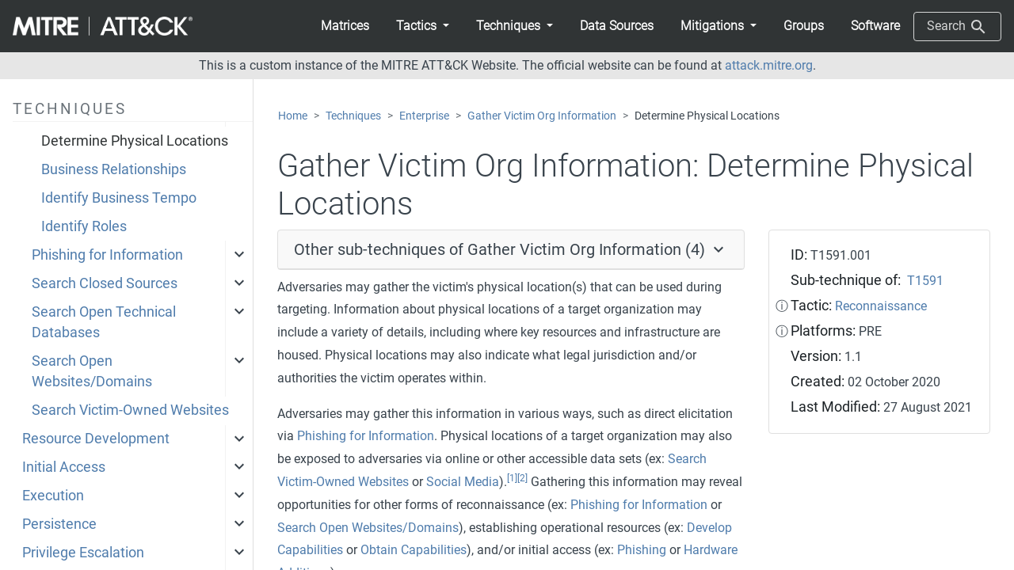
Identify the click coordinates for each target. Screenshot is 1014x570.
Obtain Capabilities (413, 549)
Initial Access (63, 467)
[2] (522, 478)
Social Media (462, 481)
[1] (512, 478)
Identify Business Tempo (118, 198)
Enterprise (424, 116)
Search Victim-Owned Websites (130, 410)
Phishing (641, 549)
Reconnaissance (881, 306)
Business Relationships (113, 169)
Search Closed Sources (104, 283)
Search (957, 26)
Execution (53, 496)
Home (292, 116)
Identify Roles (84, 226)
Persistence (59, 524)
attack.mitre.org (769, 65)
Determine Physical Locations (134, 141)
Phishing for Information (107, 255)
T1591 (925, 280)
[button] (423, 26)
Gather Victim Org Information (541, 116)
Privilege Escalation (83, 552)
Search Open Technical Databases (104, 322)
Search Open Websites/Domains (92, 371)
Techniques (353, 116)
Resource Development (96, 438)
